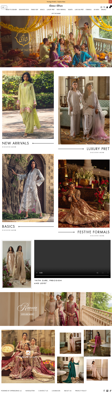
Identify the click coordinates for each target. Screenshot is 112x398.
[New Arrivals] (28, 108)
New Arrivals (61, 13)
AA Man (96, 13)
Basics (42, 13)
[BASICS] (28, 192)
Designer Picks (24, 13)
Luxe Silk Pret (79, 13)
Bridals (103, 13)
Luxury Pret (50, 13)
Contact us (43, 395)
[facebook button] (104, 395)
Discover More (10, 150)
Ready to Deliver (11, 13)
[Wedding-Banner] (56, 329)
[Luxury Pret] (84, 113)
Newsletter (30, 395)
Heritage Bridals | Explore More (56, 2)
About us (68, 395)
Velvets (70, 13)
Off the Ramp (56, 17)
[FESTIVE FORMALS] (84, 197)
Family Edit (34, 13)
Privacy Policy (81, 395)
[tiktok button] (110, 395)
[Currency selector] (4, 7)
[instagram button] (107, 395)
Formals (89, 13)
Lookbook (56, 395)
